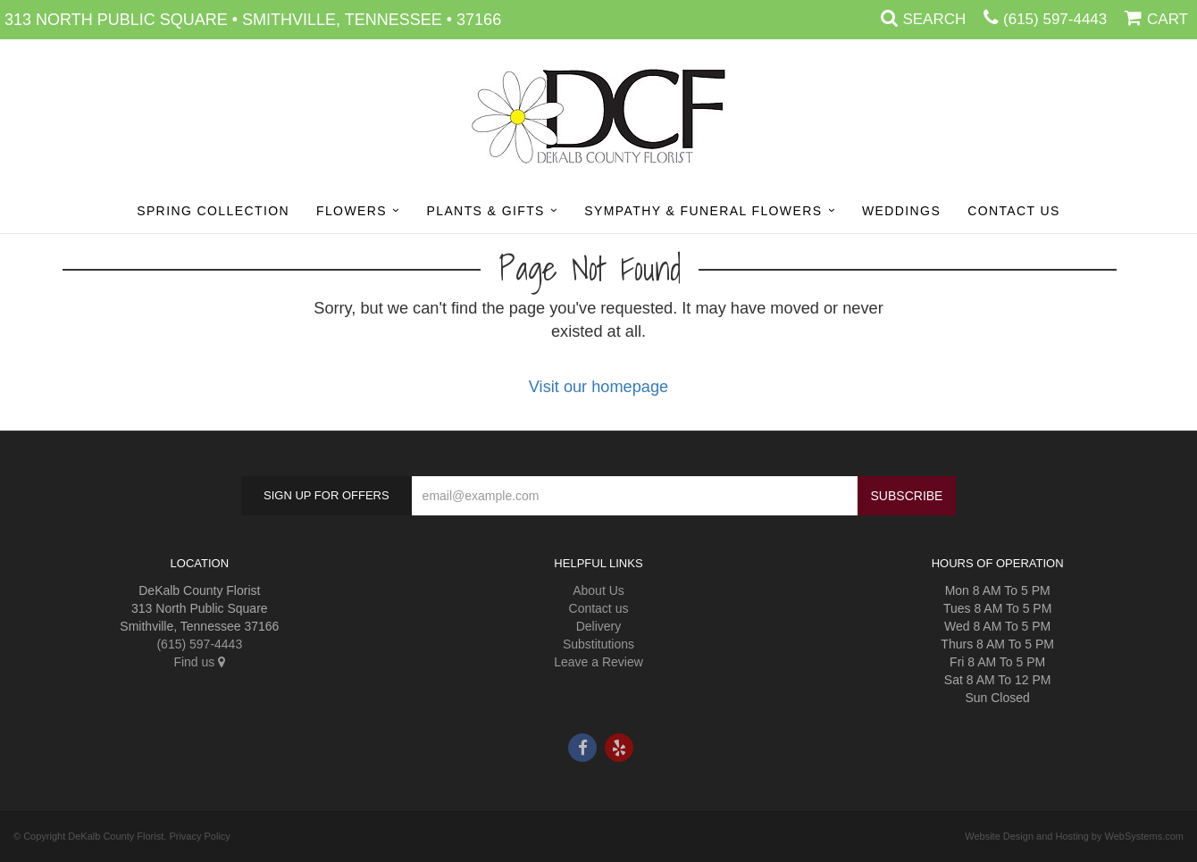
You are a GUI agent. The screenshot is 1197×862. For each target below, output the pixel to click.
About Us (598, 590)
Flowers (351, 211)
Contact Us (1013, 211)
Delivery (599, 626)
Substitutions (598, 644)
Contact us (599, 608)
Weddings (901, 211)
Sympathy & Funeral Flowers (703, 211)
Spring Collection (213, 211)
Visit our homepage (598, 387)
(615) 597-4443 (1055, 19)
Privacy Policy (199, 836)
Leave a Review (598, 662)
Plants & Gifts (485, 211)
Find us (199, 662)
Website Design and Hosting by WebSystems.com (1074, 836)
